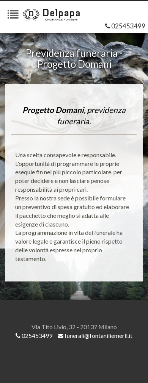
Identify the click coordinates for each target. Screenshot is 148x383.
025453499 (125, 26)
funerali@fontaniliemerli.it (95, 335)
